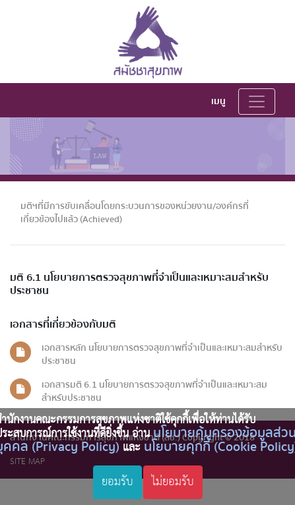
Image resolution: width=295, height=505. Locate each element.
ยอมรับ (117, 482)
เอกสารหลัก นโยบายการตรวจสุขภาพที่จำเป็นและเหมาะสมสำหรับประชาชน (162, 354)
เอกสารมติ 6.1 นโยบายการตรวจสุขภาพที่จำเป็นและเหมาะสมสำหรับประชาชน (154, 391)
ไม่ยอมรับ (173, 482)
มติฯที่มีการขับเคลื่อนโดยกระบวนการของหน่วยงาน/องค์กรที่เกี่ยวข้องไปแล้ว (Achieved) (134, 212)
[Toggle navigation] (256, 101)
